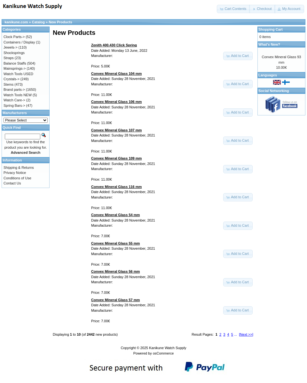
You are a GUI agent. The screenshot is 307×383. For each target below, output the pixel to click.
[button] (233, 9)
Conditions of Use (17, 178)
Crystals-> (12, 79)
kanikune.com (16, 22)
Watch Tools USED (18, 74)
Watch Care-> (14, 100)
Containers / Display (19, 42)
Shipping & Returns (19, 167)
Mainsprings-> (15, 68)
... (235, 334)
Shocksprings (14, 53)
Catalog (38, 22)
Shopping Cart (270, 29)
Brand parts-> (14, 89)
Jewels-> (11, 47)
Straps (9, 58)
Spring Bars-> (14, 105)
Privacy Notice (15, 173)
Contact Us (12, 183)
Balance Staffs (15, 63)
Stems (8, 84)
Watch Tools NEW (18, 95)
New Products (60, 22)
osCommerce (163, 353)
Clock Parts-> (14, 37)
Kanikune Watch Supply (167, 348)
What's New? (269, 44)
